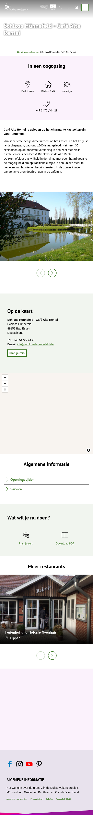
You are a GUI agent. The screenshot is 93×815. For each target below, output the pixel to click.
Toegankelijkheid (63, 799)
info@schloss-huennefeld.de (35, 344)
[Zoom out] (5, 383)
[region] (46, 413)
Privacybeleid (36, 799)
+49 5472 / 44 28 (47, 110)
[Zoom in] (5, 378)
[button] (17, 353)
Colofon (49, 799)
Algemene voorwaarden (17, 799)
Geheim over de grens (28, 52)
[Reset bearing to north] (5, 389)
